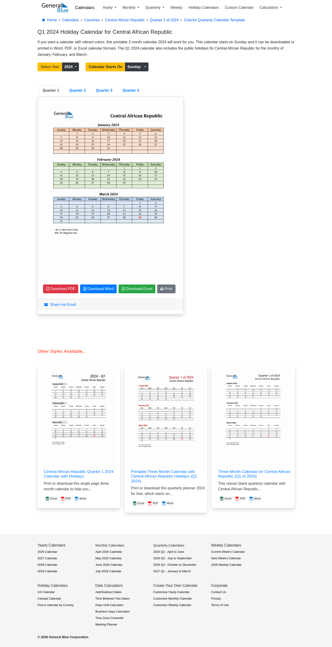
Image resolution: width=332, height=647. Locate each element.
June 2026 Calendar (108, 564)
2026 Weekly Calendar (226, 564)
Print (166, 289)
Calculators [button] (269, 7)
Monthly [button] (129, 7)
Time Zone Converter (109, 618)
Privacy (216, 598)
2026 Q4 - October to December (174, 564)
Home (49, 20)
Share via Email (60, 304)
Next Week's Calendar (226, 558)
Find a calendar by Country (56, 605)
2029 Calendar (47, 571)
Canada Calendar (49, 598)
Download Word (98, 289)
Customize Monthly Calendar (172, 598)
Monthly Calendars (109, 545)
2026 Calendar (47, 551)
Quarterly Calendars (168, 545)
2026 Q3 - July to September (172, 558)
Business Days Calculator (112, 611)
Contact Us (218, 592)
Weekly (176, 7)
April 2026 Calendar (108, 551)
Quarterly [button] (153, 7)
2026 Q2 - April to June (168, 551)
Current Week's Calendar (228, 551)
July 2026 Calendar (108, 571)
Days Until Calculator (109, 605)
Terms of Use (220, 605)
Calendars (84, 7)
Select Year (50, 67)
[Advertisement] (231, 153)
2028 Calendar (47, 564)
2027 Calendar (47, 558)
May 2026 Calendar (108, 558)
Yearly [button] (108, 7)
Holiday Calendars (203, 7)
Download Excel (137, 289)
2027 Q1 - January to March (172, 571)
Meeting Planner (106, 624)
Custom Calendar (239, 7)
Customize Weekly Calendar (172, 605)
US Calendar (46, 592)
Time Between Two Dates (112, 598)
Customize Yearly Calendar (171, 592)
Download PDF (60, 289)
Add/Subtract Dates (108, 592)
